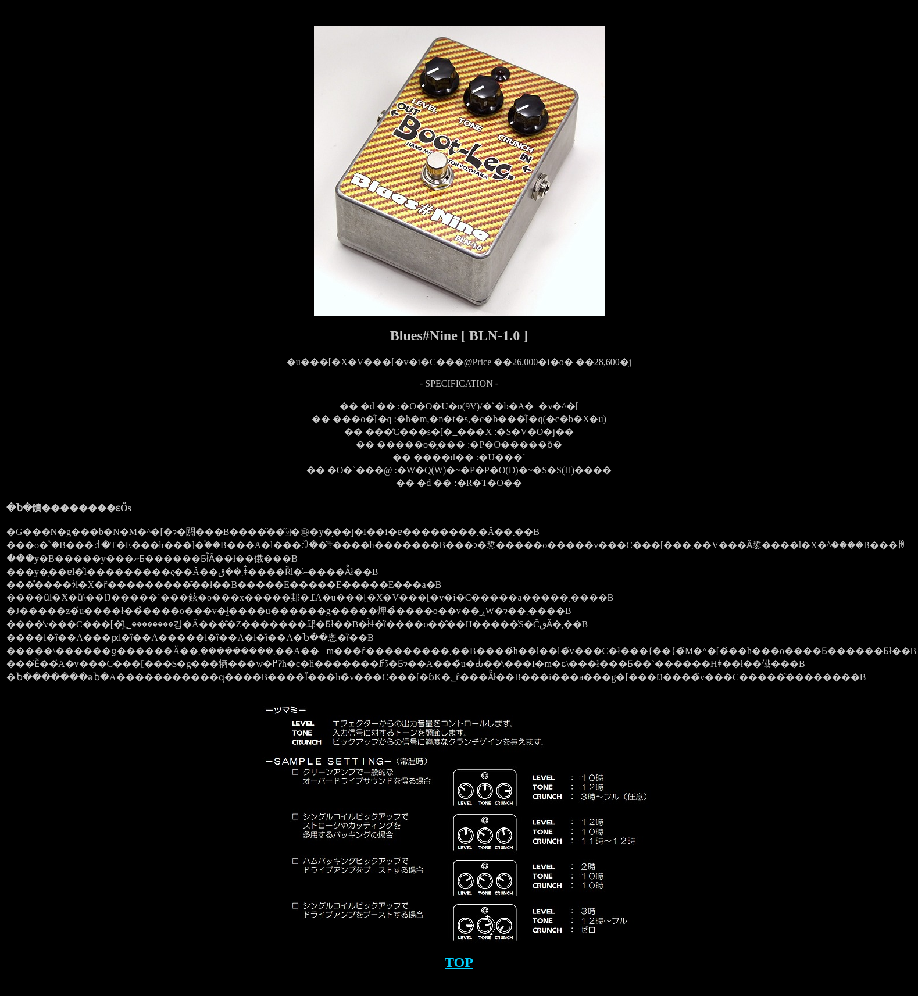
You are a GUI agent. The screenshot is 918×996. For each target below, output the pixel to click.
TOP (459, 962)
